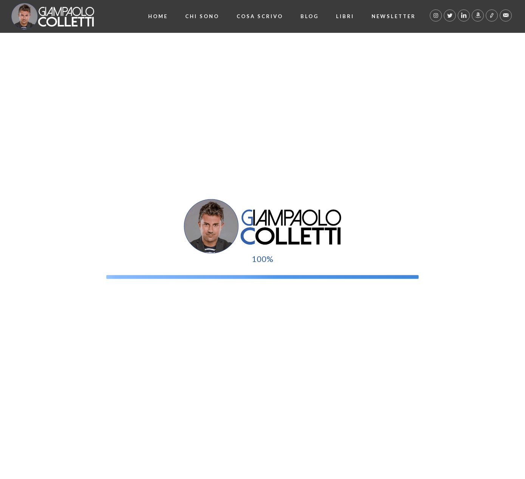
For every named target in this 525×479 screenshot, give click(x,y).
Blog (309, 16)
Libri (345, 16)
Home (158, 16)
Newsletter (394, 16)
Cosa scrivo (260, 16)
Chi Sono (202, 16)
